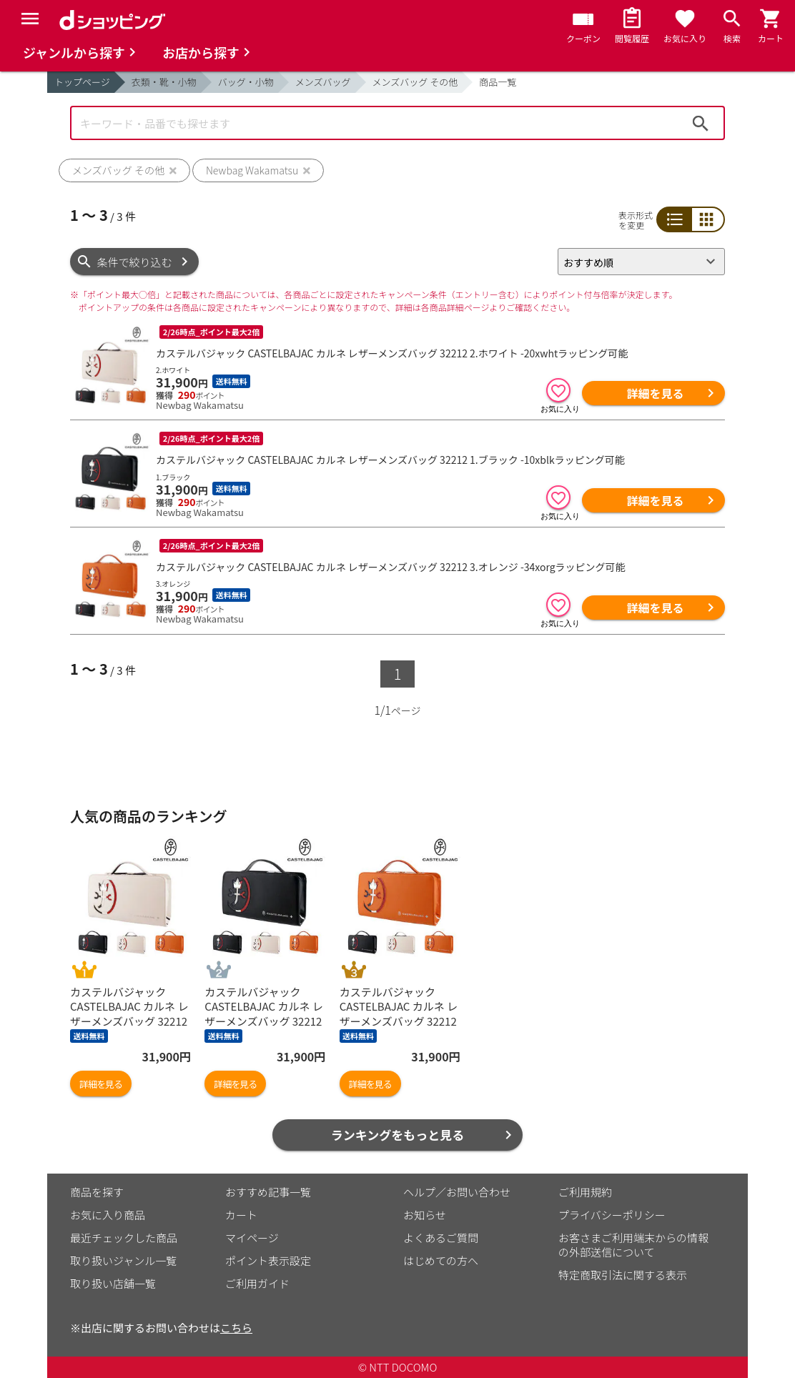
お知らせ (424, 1214)
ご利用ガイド (257, 1283)
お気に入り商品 (107, 1214)
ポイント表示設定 (268, 1260)
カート (241, 1214)
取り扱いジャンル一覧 (123, 1260)
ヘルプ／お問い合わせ (456, 1191)
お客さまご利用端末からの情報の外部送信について (633, 1244)
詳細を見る (654, 393)
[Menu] (30, 18)
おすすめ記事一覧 (268, 1191)
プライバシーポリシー (612, 1214)
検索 (700, 123)
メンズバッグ (323, 82)
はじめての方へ (440, 1260)
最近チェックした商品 (123, 1237)
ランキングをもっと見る (398, 1135)
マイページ (252, 1237)
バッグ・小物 (246, 82)
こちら (236, 1327)
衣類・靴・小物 (164, 82)
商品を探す (97, 1191)
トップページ (82, 82)
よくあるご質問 (440, 1237)
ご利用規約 (585, 1191)
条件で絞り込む (134, 261)
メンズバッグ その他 (415, 82)
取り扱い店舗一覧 (113, 1283)
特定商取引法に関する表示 (622, 1274)
